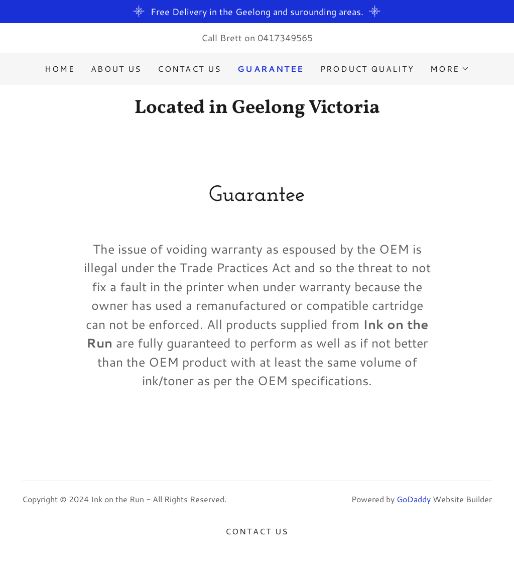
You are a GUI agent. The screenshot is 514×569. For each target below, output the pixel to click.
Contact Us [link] (189, 68)
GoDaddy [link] (414, 499)
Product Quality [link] (367, 68)
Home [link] (60, 68)
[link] (257, 109)
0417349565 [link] (285, 37)
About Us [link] (116, 68)
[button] (449, 69)
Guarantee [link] (270, 68)
